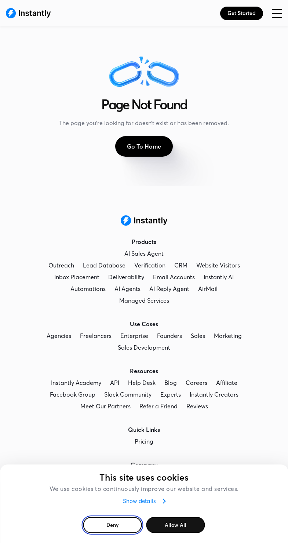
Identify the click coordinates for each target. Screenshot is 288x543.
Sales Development (144, 347)
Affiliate (226, 382)
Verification (149, 265)
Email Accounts (174, 277)
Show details (139, 501)
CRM (180, 265)
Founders (169, 335)
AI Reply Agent (169, 288)
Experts (170, 394)
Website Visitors (218, 265)
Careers (196, 382)
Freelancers (96, 335)
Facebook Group (72, 394)
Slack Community (128, 394)
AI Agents (127, 288)
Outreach (61, 265)
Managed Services (144, 300)
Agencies (59, 335)
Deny (112, 525)
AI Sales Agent (144, 253)
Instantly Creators (214, 394)
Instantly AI (219, 277)
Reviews (197, 406)
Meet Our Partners (105, 406)
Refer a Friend (158, 406)
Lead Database (104, 265)
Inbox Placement (76, 277)
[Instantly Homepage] (28, 13)
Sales (198, 335)
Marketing (228, 335)
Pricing (144, 441)
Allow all (175, 525)
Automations (88, 288)
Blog (170, 382)
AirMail (208, 288)
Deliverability (126, 277)
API (114, 382)
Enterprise (134, 335)
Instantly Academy (76, 382)
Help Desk (142, 382)
